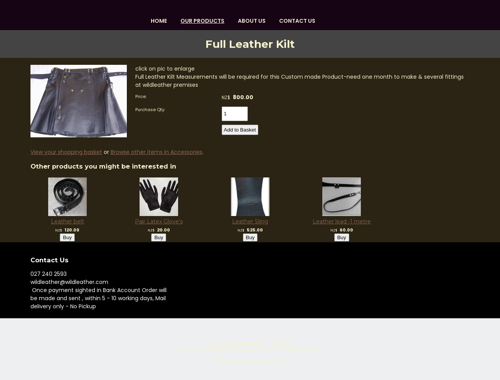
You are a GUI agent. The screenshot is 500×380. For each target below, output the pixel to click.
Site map (281, 344)
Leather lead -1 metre (341, 221)
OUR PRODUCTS (202, 21)
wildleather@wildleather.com (69, 282)
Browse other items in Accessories (156, 152)
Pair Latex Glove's (158, 221)
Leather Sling (250, 221)
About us (252, 21)
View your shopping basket (66, 152)
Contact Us (297, 21)
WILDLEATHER (251, 344)
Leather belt (67, 221)
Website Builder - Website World (250, 362)
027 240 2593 (48, 274)
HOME (159, 21)
